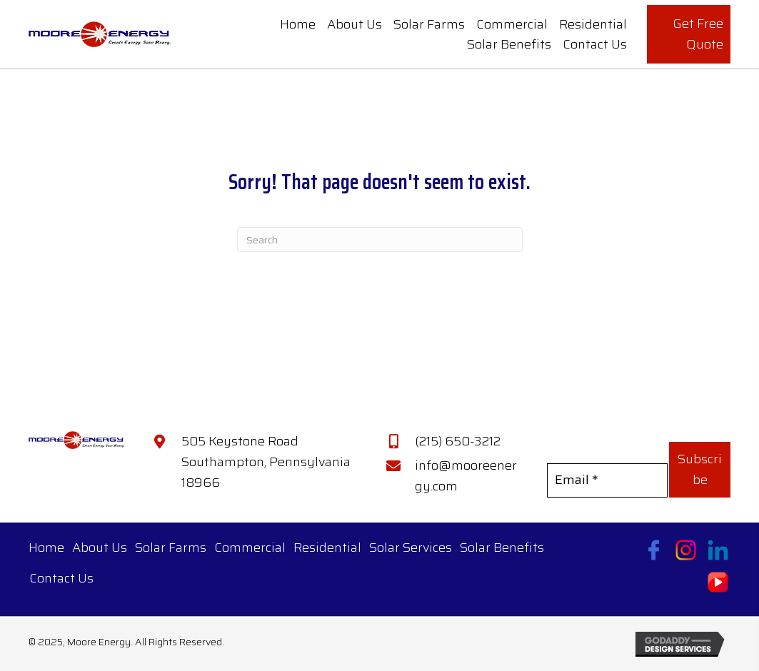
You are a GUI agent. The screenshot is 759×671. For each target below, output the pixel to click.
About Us (99, 548)
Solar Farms (170, 548)
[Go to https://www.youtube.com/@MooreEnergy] (717, 582)
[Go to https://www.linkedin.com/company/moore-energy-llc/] (717, 550)
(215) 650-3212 (458, 441)
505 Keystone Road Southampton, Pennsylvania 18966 (266, 462)
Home (46, 548)
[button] (699, 470)
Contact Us (61, 578)
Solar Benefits (502, 548)
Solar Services (410, 548)
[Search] (380, 239)
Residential (327, 548)
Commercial (250, 548)
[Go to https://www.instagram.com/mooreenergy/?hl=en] (685, 550)
